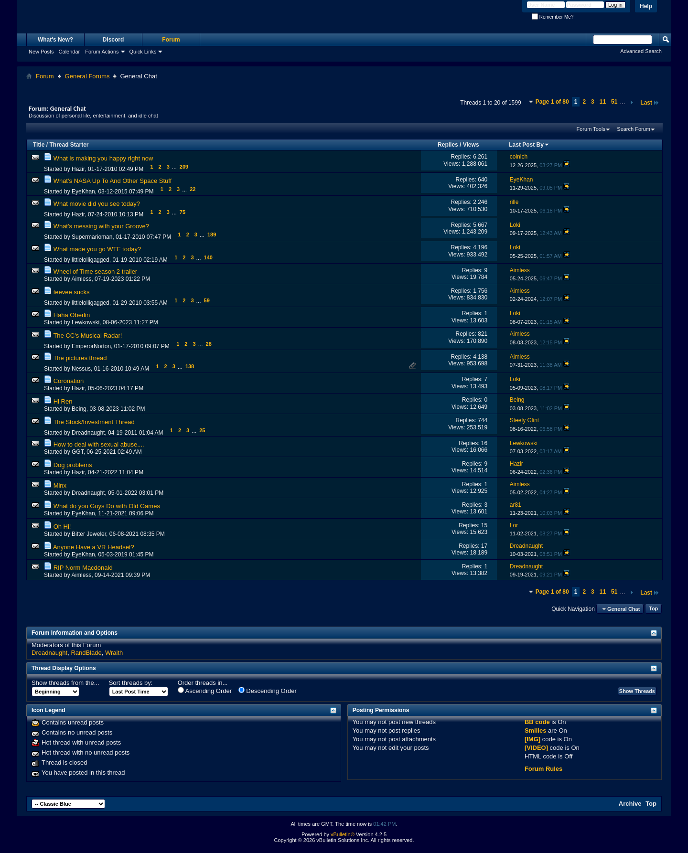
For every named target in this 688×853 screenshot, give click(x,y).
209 (184, 167)
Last (649, 102)
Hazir (78, 169)
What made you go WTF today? (97, 249)
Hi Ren (63, 401)
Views (471, 144)
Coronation (69, 380)
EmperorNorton (91, 346)
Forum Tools (591, 129)
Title (38, 144)
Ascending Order (205, 690)
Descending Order (267, 690)
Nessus (81, 368)
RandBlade (86, 652)
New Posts (41, 51)
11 (603, 101)
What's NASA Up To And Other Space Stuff (113, 180)
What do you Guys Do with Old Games (107, 506)
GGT (78, 451)
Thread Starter (68, 144)
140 (208, 257)
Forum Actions (101, 51)
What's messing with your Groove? (101, 226)
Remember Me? (552, 17)
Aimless (81, 279)
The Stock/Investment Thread (93, 422)
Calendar (69, 51)
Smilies (536, 730)
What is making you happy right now (103, 158)
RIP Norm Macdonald (83, 567)
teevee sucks (72, 292)
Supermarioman (92, 237)
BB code (537, 721)
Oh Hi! (62, 526)
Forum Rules (543, 768)
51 (614, 101)
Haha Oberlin (72, 315)
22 (192, 189)
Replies (448, 144)
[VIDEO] (536, 747)
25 (202, 430)
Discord (113, 39)
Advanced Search (641, 51)
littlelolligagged (90, 259)
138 (189, 366)
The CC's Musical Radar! (87, 335)
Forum (171, 39)
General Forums (87, 76)
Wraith (114, 652)
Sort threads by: (131, 682)
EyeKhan (83, 191)
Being (79, 408)
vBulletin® (343, 834)
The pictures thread (80, 358)
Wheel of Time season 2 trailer (96, 271)
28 (209, 344)
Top (653, 609)
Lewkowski (85, 322)
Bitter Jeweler (89, 534)
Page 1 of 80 (552, 101)
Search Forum (633, 129)
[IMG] (532, 739)
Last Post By (529, 144)
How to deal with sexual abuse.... (99, 444)
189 (211, 234)
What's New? (55, 39)
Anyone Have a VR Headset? (93, 547)
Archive (630, 803)
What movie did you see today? (97, 203)
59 (207, 300)
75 (182, 212)
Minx (60, 485)
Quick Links (143, 51)
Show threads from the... (65, 682)
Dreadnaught (88, 432)
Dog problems (73, 465)
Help (646, 6)
